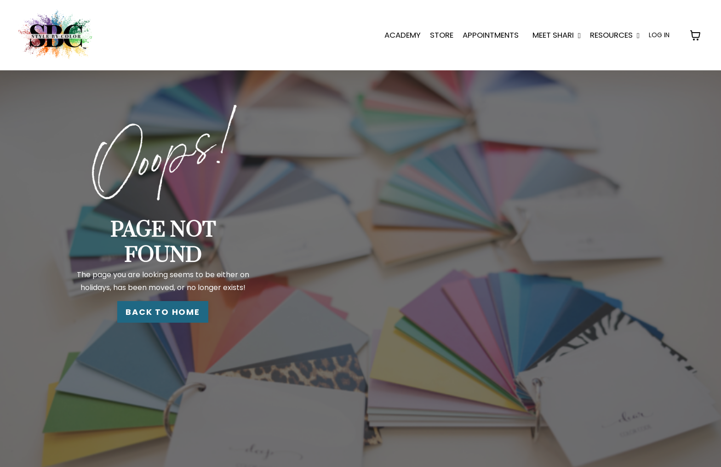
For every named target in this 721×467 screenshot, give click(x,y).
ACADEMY (402, 34)
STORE (441, 34)
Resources (615, 34)
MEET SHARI (556, 34)
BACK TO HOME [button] (163, 312)
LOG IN (659, 35)
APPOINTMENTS (491, 34)
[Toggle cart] (695, 35)
